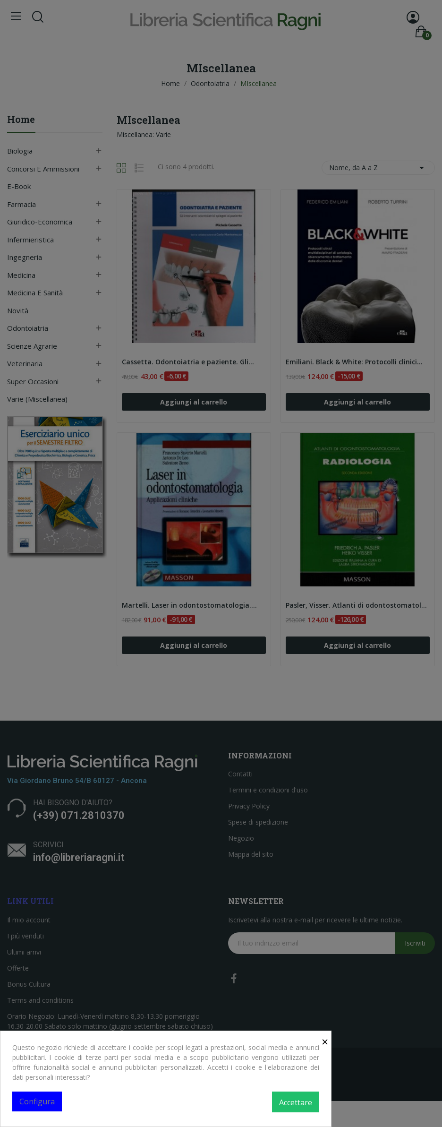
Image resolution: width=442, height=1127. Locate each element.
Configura (37, 1101)
